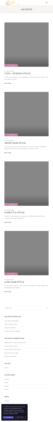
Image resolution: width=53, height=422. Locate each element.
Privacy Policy (20, 417)
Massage (6, 386)
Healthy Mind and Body (9, 328)
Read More (7, 83)
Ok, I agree (8, 417)
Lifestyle (6, 382)
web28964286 (10, 71)
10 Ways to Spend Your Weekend (12, 331)
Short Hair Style (15, 143)
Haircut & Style (14, 213)
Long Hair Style (14, 282)
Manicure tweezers (13, 346)
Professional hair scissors (15, 349)
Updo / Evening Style (17, 74)
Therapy (6, 389)
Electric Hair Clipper (13, 353)
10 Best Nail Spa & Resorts (10, 324)
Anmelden (6, 401)
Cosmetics (6, 379)
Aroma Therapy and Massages (11, 321)
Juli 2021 (6, 368)
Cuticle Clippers (13, 356)
